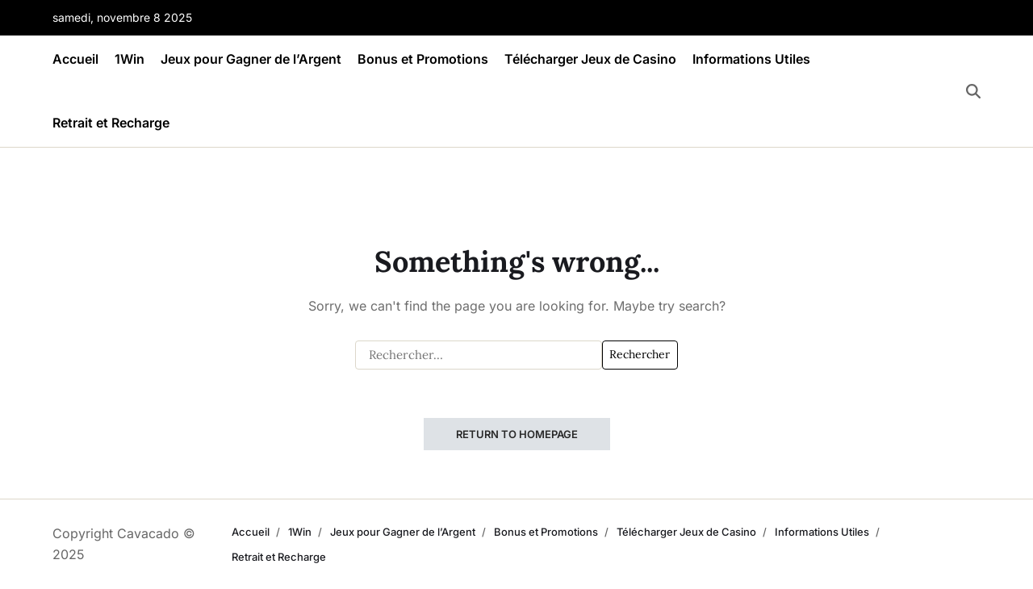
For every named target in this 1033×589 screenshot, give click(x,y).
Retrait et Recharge (110, 123)
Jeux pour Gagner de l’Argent (251, 59)
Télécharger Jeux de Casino (590, 59)
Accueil (75, 59)
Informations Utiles (751, 59)
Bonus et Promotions (423, 59)
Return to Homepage (517, 434)
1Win (129, 59)
